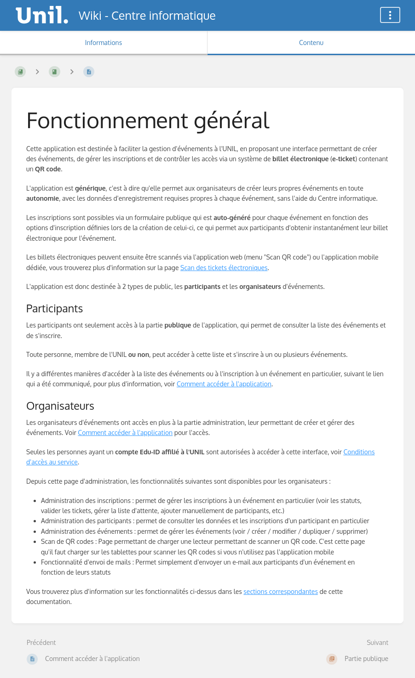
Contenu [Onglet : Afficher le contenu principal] (311, 42)
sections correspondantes (280, 591)
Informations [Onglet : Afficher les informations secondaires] (103, 42)
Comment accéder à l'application (224, 384)
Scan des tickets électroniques (224, 267)
